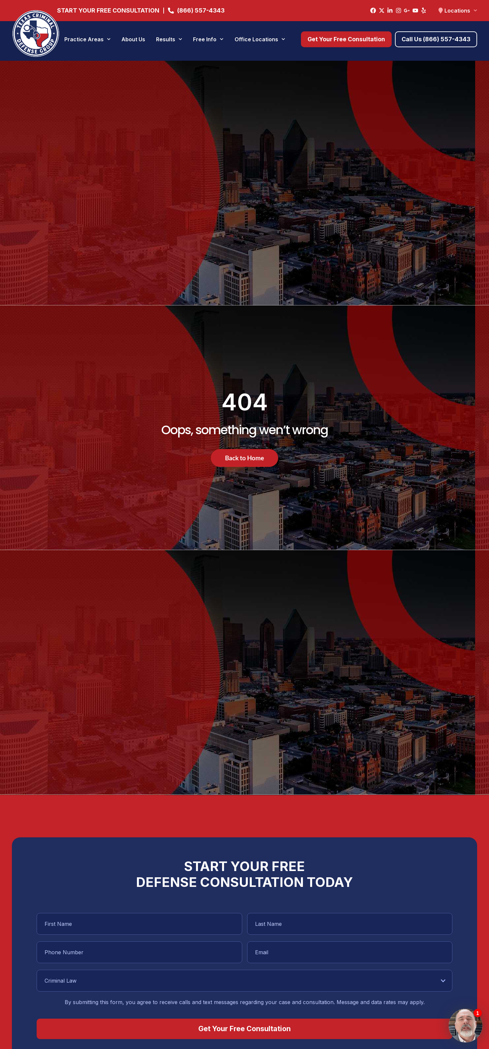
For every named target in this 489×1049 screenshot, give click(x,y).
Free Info (208, 39)
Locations (460, 11)
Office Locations (260, 39)
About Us (133, 39)
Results (169, 39)
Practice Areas (87, 39)
